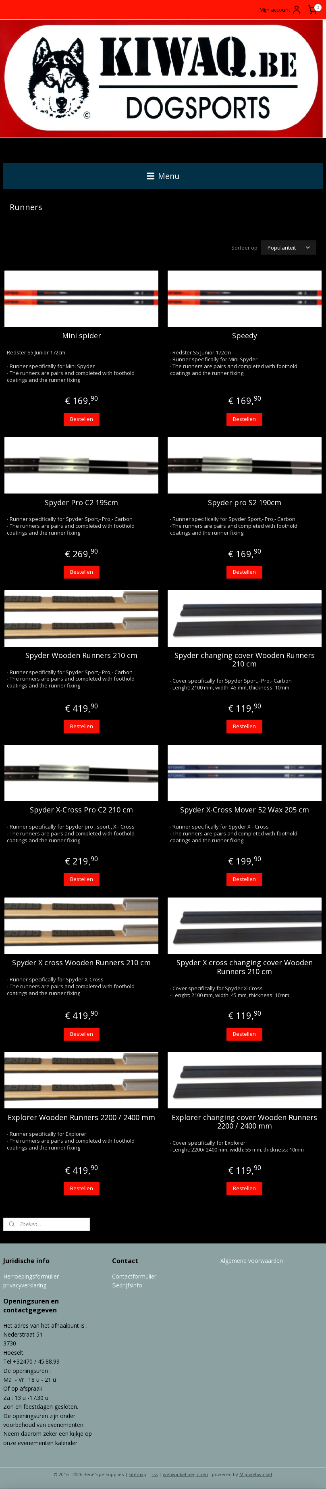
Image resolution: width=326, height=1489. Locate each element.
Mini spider (81, 336)
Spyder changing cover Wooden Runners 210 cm (244, 659)
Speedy (244, 336)
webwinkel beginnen (185, 1474)
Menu (163, 176)
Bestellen (81, 419)
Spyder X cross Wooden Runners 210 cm (81, 963)
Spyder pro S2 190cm (244, 502)
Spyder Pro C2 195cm (81, 502)
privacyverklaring (24, 1285)
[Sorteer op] (288, 247)
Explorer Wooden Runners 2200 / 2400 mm (81, 1117)
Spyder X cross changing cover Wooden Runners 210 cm (244, 967)
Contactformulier (134, 1276)
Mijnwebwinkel (255, 1474)
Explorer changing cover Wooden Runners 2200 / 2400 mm (244, 1122)
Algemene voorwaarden (251, 1260)
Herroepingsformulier (31, 1276)
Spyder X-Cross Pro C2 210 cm (81, 810)
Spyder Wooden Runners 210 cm (81, 655)
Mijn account (280, 10)
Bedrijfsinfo (127, 1285)
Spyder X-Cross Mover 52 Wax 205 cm (244, 810)
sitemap (137, 1474)
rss (155, 1474)
